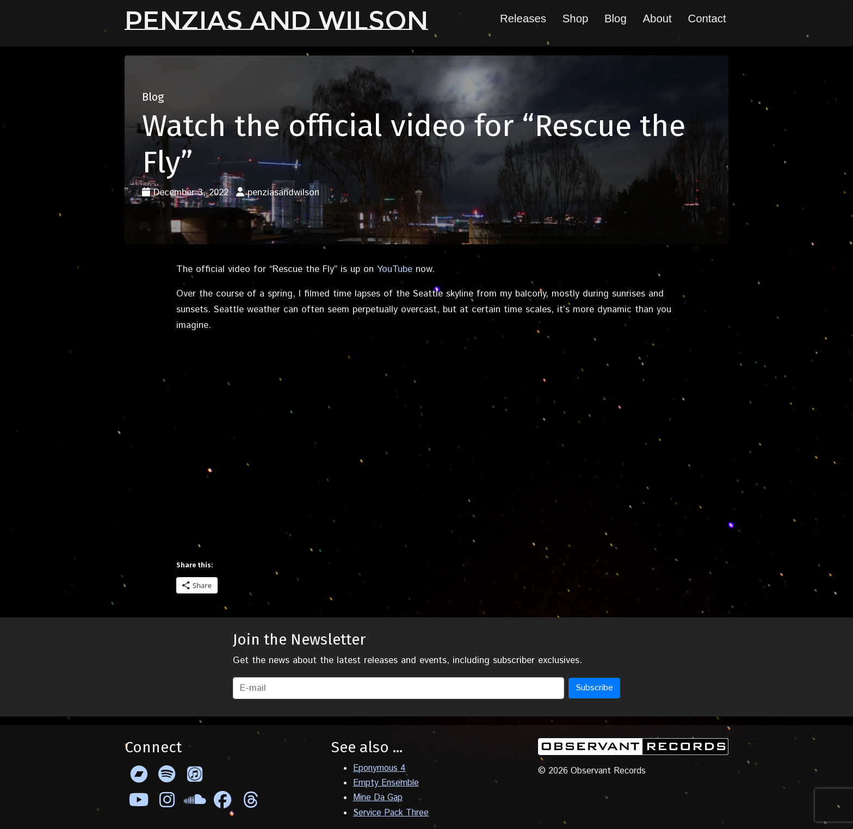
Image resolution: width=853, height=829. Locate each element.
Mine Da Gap (378, 797)
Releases (523, 18)
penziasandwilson (283, 192)
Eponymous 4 (379, 768)
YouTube (394, 269)
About (656, 18)
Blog (615, 18)
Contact (707, 18)
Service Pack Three (391, 813)
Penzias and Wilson (276, 20)
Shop (576, 18)
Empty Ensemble (386, 783)
